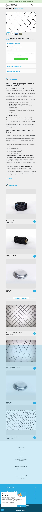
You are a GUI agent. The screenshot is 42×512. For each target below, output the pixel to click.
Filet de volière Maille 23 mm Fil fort (14, 332)
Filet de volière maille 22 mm (14, 148)
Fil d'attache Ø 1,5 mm (11, 255)
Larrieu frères (11, 491)
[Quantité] (17, 50)
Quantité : (9, 50)
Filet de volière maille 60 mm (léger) (16, 153)
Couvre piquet (9, 290)
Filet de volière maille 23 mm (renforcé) (16, 150)
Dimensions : (10, 46)
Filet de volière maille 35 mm (14, 151)
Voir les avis (32, 39)
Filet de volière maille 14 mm (14, 146)
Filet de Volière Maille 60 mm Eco (13, 367)
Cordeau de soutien (10, 220)
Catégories (10, 487)
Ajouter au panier (21, 59)
